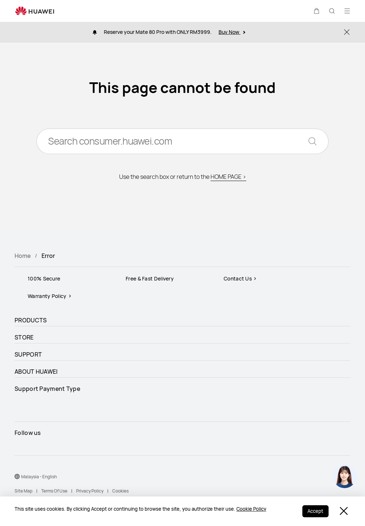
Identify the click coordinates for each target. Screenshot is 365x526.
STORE (24, 337)
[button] (316, 11)
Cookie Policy (251, 509)
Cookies (120, 491)
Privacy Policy (89, 491)
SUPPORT (28, 354)
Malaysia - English (39, 477)
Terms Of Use (54, 491)
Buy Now (232, 31)
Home (23, 256)
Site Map (23, 491)
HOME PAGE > (228, 177)
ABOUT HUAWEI (36, 371)
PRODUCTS (31, 320)
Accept (315, 511)
